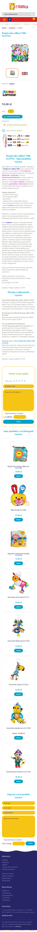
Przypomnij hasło (7, 895)
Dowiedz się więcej (7, 915)
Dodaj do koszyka (13, 116)
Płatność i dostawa (8, 874)
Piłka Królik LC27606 (18, 510)
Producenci (12, 28)
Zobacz (18, 476)
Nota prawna (6, 880)
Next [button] (34, 73)
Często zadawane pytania (10, 867)
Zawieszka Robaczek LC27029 (19, 641)
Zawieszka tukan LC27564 (18, 684)
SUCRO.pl (18, 926)
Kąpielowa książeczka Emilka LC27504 (18, 554)
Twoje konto (6, 897)
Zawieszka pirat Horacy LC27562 (18, 772)
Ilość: (3, 111)
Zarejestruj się (6, 893)
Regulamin (5, 862)
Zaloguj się (5, 891)
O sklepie (5, 860)
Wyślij (18, 421)
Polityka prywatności (8, 869)
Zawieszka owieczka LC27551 (18, 597)
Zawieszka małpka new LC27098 (18, 728)
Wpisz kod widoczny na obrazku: (14, 413)
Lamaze (20, 28)
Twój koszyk (6, 900)
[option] (18, 53)
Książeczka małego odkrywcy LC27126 (18, 467)
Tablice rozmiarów (8, 876)
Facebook (9, 19)
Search (32, 14)
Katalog (4, 28)
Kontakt (4, 864)
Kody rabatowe (6, 878)
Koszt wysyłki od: (14, 131)
